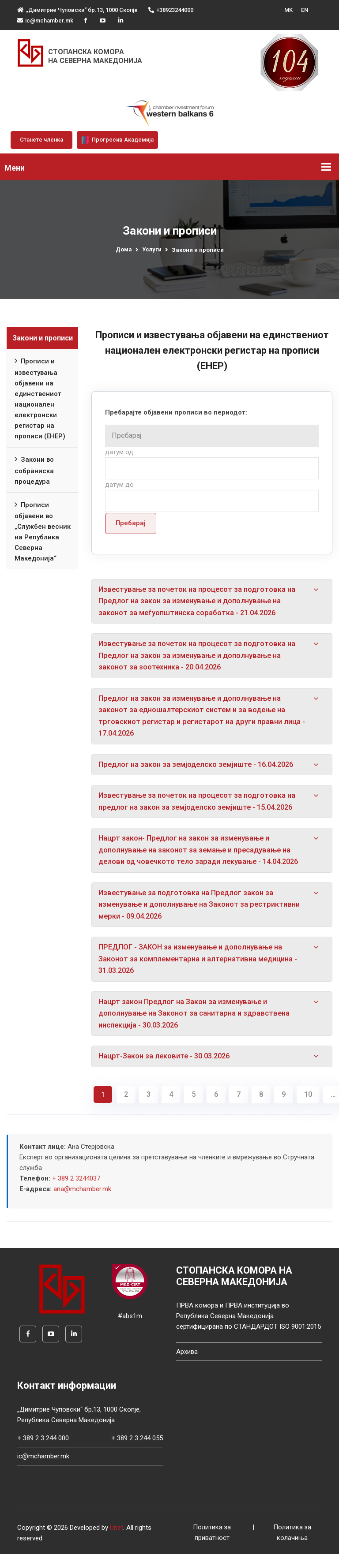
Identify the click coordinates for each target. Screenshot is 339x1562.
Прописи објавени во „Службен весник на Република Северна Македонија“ (43, 530)
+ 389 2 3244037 (76, 1186)
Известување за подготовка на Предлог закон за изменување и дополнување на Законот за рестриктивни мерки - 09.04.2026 (203, 909)
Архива (187, 1360)
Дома (124, 249)
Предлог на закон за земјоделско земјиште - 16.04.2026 (200, 767)
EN (304, 10)
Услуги (152, 249)
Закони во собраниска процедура (34, 469)
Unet (116, 1536)
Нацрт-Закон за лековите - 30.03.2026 (167, 1063)
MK (288, 10)
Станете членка (41, 139)
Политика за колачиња (292, 1541)
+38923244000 (170, 10)
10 (308, 1102)
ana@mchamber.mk (82, 1196)
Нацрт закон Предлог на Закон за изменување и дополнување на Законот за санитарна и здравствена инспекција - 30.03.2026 (197, 1020)
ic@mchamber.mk (45, 20)
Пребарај (131, 523)
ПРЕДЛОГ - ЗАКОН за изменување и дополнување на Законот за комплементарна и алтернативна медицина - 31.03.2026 (201, 965)
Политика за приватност (212, 1541)
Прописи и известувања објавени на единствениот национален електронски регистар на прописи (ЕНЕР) (40, 397)
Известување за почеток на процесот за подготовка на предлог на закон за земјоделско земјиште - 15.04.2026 (199, 805)
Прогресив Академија (117, 140)
